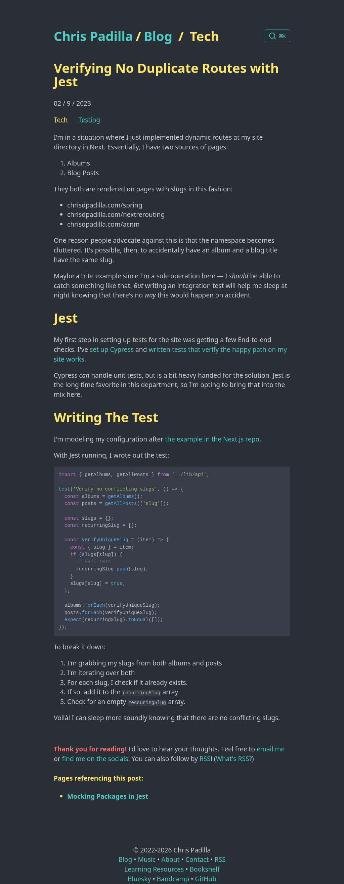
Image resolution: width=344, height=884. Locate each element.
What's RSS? (234, 758)
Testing (89, 119)
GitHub (205, 878)
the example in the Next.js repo (212, 439)
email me (271, 748)
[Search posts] (277, 36)
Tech (204, 36)
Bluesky (139, 878)
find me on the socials (95, 758)
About (170, 859)
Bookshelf (205, 869)
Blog (158, 36)
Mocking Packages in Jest (107, 796)
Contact (197, 859)
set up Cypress (112, 349)
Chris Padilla (93, 36)
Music (147, 859)
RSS (205, 758)
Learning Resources (154, 869)
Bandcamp (173, 878)
